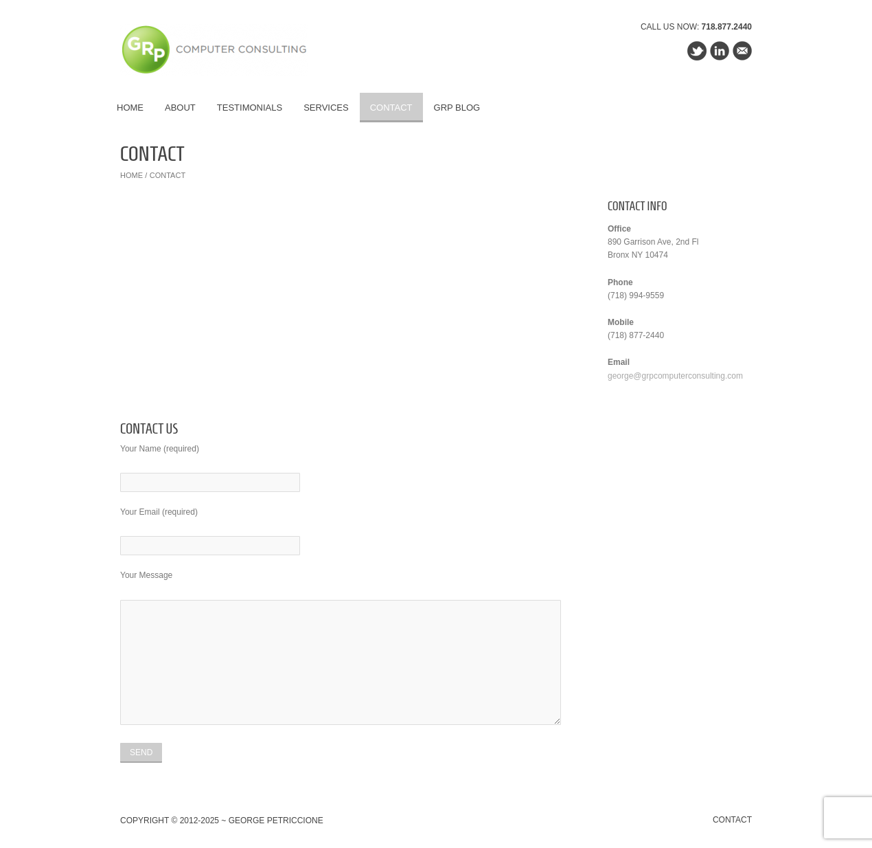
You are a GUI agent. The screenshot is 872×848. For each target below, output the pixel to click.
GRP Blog (457, 107)
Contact (391, 107)
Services (326, 107)
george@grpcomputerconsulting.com (675, 376)
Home (130, 107)
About (180, 107)
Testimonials (249, 107)
